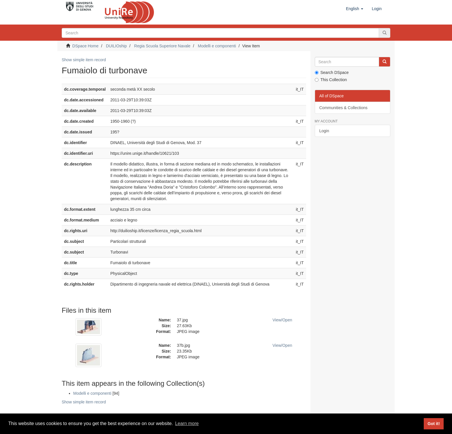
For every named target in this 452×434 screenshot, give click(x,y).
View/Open (282, 320)
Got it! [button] (433, 423)
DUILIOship (116, 46)
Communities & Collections (343, 107)
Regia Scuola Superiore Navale (162, 46)
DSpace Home (85, 46)
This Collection (331, 79)
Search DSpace (332, 72)
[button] (355, 8)
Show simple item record (84, 59)
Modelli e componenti (217, 46)
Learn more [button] (187, 423)
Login (324, 130)
